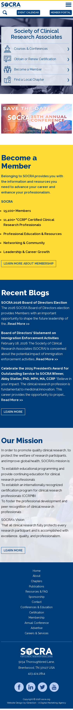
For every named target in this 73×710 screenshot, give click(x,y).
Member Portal (61, 12)
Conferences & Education (36, 607)
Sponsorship (37, 596)
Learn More (13, 412)
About (36, 575)
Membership (37, 617)
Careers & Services (36, 633)
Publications (36, 586)
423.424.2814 (36, 673)
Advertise (36, 628)
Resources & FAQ (37, 591)
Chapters (36, 581)
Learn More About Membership (29, 263)
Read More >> (19, 324)
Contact (36, 601)
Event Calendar (28, 12)
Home (36, 570)
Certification (36, 612)
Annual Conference (37, 622)
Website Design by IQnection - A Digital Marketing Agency (36, 703)
